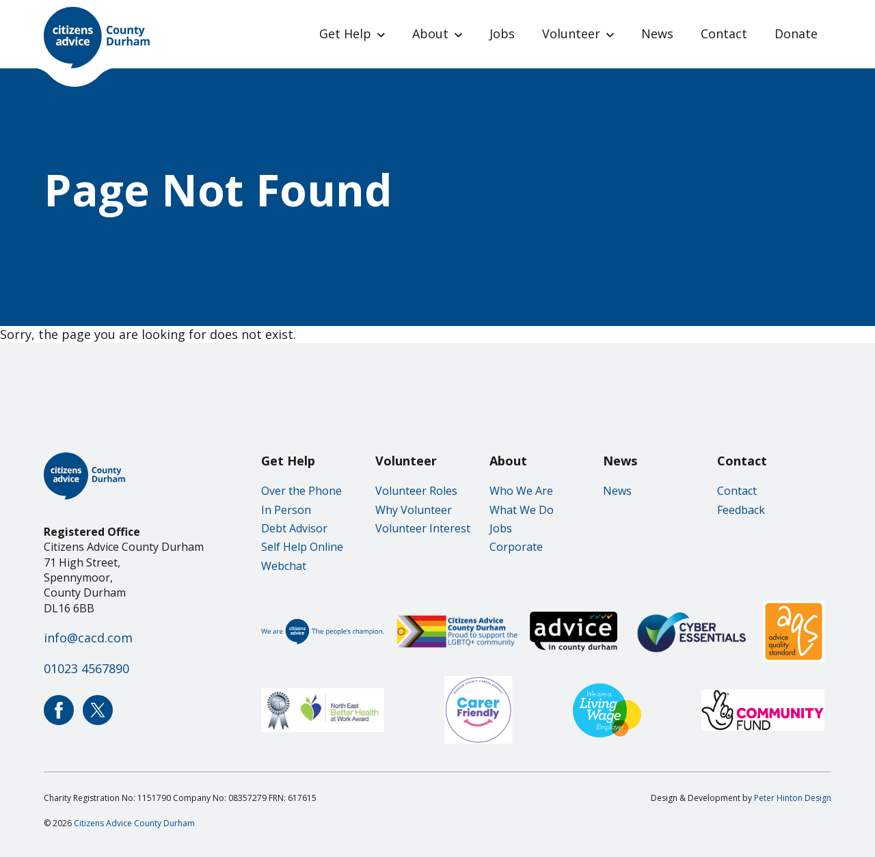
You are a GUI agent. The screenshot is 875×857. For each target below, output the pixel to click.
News (657, 33)
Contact (724, 33)
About (430, 33)
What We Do (521, 509)
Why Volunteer (413, 509)
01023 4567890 (86, 668)
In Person (286, 509)
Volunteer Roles (416, 490)
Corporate (516, 546)
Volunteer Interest (422, 528)
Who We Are (521, 490)
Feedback (741, 509)
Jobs (502, 33)
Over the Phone (301, 490)
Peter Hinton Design (792, 798)
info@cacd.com (88, 637)
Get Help (345, 33)
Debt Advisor (294, 528)
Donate (796, 33)
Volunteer (571, 33)
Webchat (283, 565)
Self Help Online (302, 546)
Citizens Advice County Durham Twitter (98, 710)
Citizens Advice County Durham (134, 823)
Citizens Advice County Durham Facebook (59, 710)
